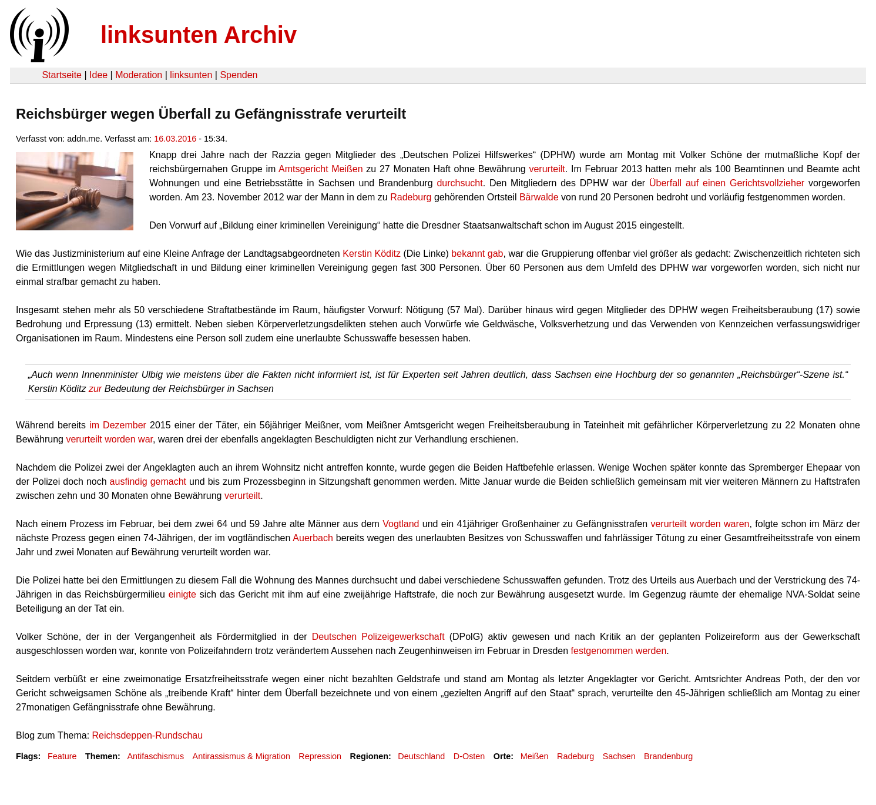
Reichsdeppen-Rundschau (147, 735)
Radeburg (410, 197)
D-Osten (469, 756)
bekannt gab (477, 254)
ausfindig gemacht (148, 482)
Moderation (138, 75)
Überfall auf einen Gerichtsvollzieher (726, 183)
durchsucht (459, 183)
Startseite (62, 75)
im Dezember (117, 425)
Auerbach (313, 538)
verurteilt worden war (109, 439)
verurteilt (547, 169)
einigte (182, 594)
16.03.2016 (175, 138)
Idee (98, 75)
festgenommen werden (619, 651)
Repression (319, 756)
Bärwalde (539, 197)
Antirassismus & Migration (241, 756)
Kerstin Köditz (372, 254)
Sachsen (619, 756)
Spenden (238, 75)
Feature (62, 756)
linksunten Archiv (198, 35)
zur (95, 389)
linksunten (191, 75)
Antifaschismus (155, 756)
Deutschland (421, 756)
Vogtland (400, 524)
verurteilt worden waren (699, 524)
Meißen (535, 756)
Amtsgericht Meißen (320, 169)
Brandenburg (668, 756)
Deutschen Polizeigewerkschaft (378, 637)
